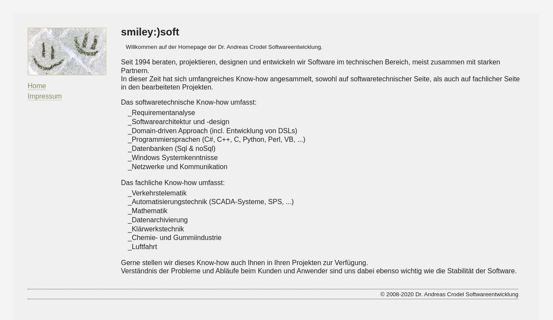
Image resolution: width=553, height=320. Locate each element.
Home (37, 86)
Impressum (45, 96)
